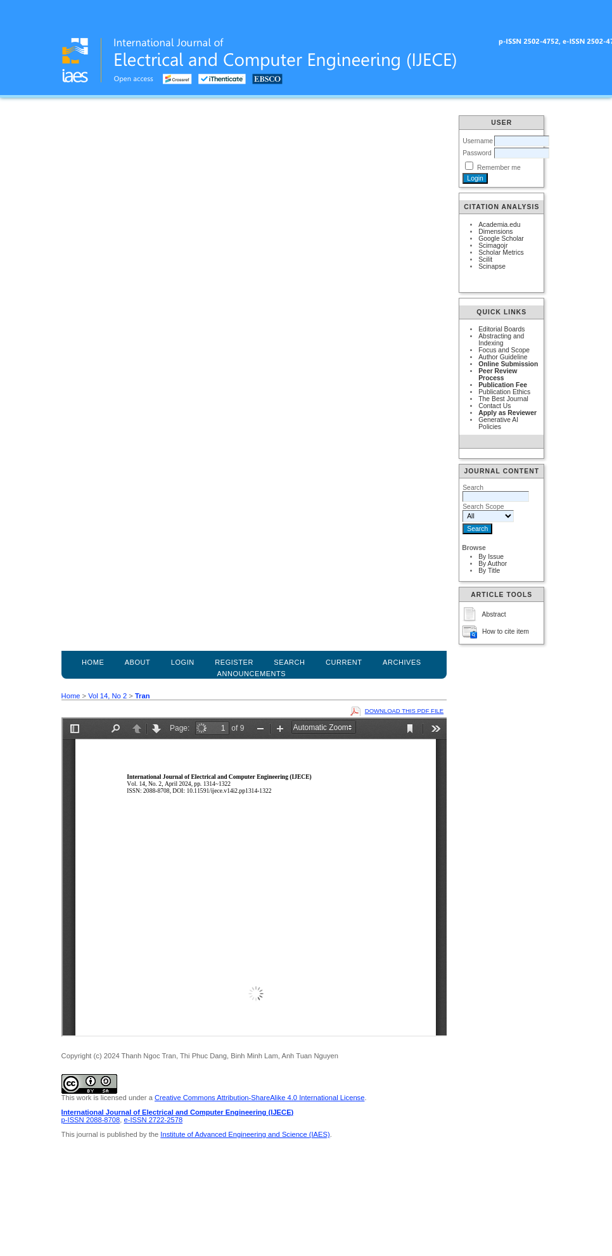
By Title (489, 570)
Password (477, 153)
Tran (142, 696)
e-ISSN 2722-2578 (153, 1120)
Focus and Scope (504, 350)
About (138, 662)
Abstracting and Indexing (501, 340)
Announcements (251, 673)
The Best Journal (503, 398)
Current (344, 662)
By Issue (491, 556)
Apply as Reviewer (507, 412)
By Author (492, 563)
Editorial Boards (501, 329)
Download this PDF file (404, 710)
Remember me (499, 167)
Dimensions (495, 231)
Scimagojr (492, 245)
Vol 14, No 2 (107, 696)
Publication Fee (502, 384)
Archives (402, 662)
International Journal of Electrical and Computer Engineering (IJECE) (177, 1112)
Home (93, 662)
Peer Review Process (497, 374)
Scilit (485, 259)
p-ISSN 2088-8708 (90, 1120)
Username (477, 141)
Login (182, 662)
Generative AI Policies (498, 423)
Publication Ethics (504, 391)
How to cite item (505, 631)
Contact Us (494, 405)
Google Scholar (501, 238)
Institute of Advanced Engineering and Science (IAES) (244, 1134)
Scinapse (492, 266)
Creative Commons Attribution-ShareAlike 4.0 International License (259, 1097)
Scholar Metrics (501, 252)
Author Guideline (502, 357)
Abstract (494, 614)
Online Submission (508, 364)
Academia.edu (499, 224)
